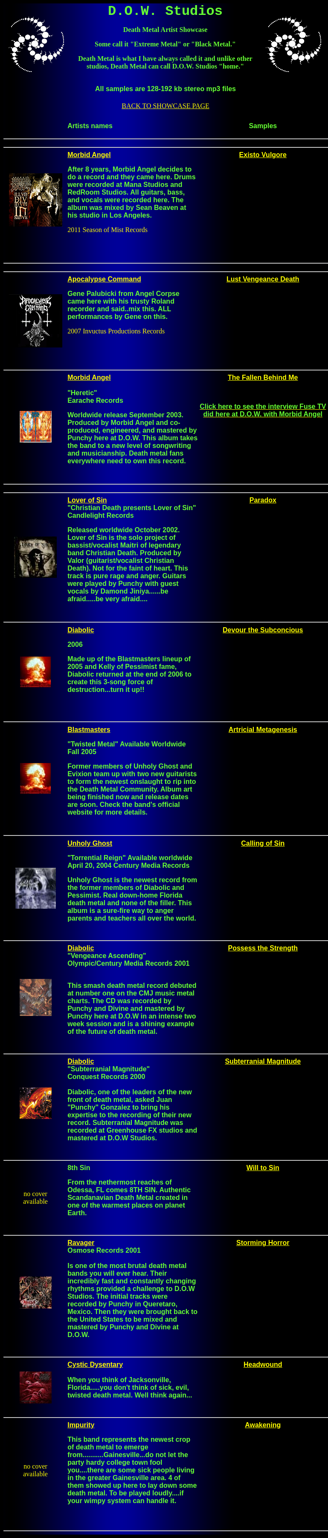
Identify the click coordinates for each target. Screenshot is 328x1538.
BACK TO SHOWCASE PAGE (165, 105)
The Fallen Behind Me (263, 377)
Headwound (263, 1364)
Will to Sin (263, 1167)
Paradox (263, 500)
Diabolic (80, 948)
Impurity (80, 1425)
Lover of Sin (87, 500)
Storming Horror (262, 1242)
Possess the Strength (263, 948)
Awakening (263, 1425)
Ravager (80, 1242)
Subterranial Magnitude (263, 1061)
